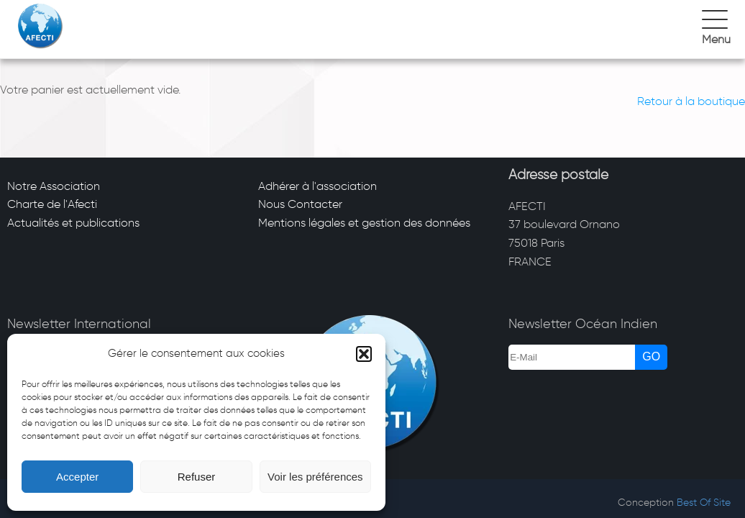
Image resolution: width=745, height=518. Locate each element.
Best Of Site (704, 502)
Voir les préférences (315, 477)
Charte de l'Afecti (52, 204)
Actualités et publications (73, 223)
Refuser (197, 477)
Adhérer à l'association (317, 186)
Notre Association (53, 186)
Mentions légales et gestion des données (364, 223)
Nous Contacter (300, 204)
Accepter (77, 477)
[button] (364, 354)
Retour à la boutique (691, 101)
